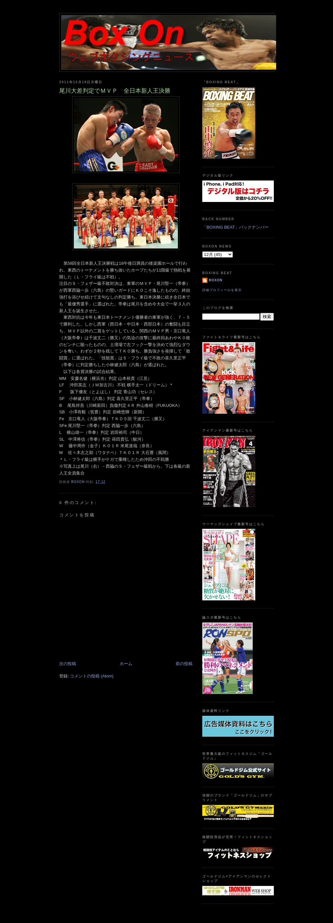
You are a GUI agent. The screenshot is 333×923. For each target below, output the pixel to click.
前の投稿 (184, 663)
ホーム (126, 663)
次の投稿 (67, 663)
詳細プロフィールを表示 (222, 290)
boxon (215, 280)
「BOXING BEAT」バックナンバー (235, 227)
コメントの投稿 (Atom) (91, 676)
